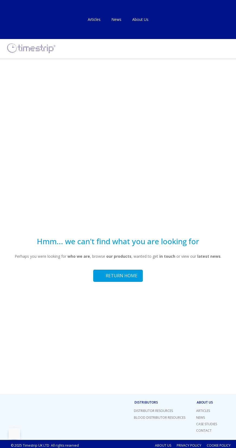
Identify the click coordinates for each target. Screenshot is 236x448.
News (116, 19)
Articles (94, 19)
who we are (78, 256)
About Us (140, 19)
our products (118, 256)
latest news (209, 256)
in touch (167, 256)
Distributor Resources (153, 410)
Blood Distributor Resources (159, 417)
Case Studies (206, 424)
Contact (204, 430)
